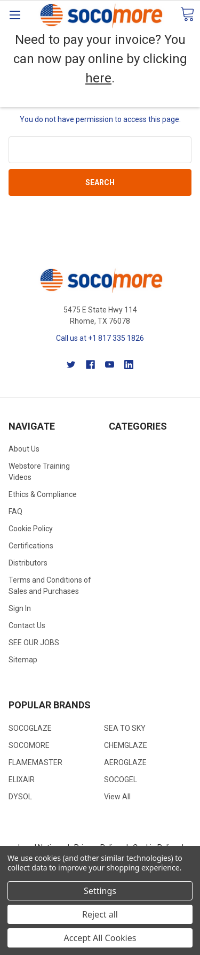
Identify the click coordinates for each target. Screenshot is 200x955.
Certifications (31, 545)
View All (117, 796)
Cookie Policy (31, 528)
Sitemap (23, 659)
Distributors (28, 563)
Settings (100, 891)
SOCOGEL (120, 779)
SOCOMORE (29, 745)
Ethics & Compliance (43, 494)
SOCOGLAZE (30, 728)
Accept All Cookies (100, 938)
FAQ (15, 511)
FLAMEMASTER (35, 762)
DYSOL (20, 796)
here (98, 78)
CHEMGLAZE (125, 745)
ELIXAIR (22, 779)
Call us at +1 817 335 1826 (100, 338)
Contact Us (27, 625)
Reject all (100, 914)
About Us (24, 449)
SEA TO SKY (125, 728)
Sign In (20, 608)
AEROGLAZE (125, 762)
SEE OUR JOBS (34, 642)
